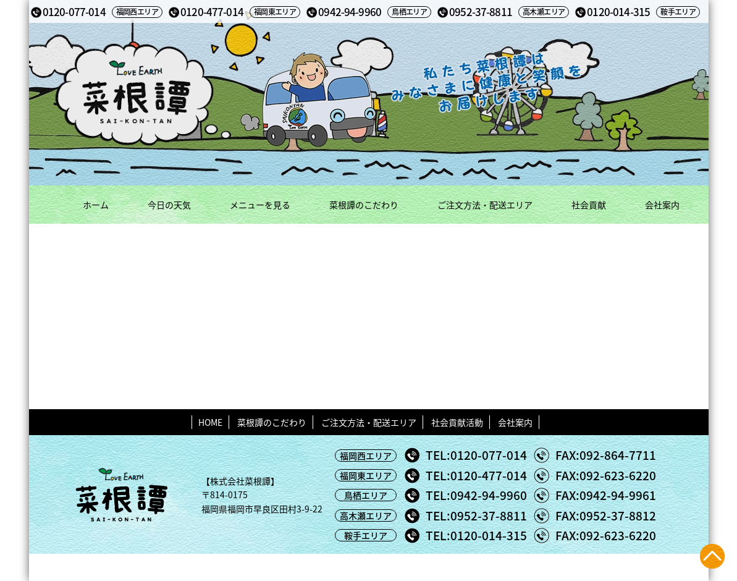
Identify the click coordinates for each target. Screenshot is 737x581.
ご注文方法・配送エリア (485, 204)
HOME (210, 422)
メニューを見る (260, 204)
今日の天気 (169, 204)
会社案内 (662, 204)
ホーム (96, 204)
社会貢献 (588, 204)
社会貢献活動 (457, 422)
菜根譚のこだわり (363, 204)
